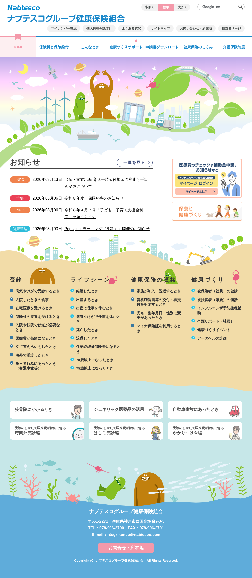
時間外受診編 (43, 430)
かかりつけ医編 (201, 430)
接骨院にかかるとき (33, 409)
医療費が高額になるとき (36, 338)
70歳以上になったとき (94, 360)
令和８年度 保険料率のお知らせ (94, 198)
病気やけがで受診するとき (38, 291)
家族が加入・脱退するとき (159, 291)
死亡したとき (87, 330)
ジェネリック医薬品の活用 (119, 409)
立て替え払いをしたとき (36, 347)
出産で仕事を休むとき (94, 308)
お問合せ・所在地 (126, 547)
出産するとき (87, 300)
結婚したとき (87, 291)
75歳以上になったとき (94, 368)
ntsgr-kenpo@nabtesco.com (133, 535)
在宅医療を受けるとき (34, 308)
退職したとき (87, 338)
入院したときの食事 (32, 300)
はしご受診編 (122, 430)
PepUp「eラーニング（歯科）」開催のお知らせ (107, 228)
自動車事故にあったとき (196, 409)
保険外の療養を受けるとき (38, 317)
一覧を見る (134, 162)
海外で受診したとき (32, 355)
